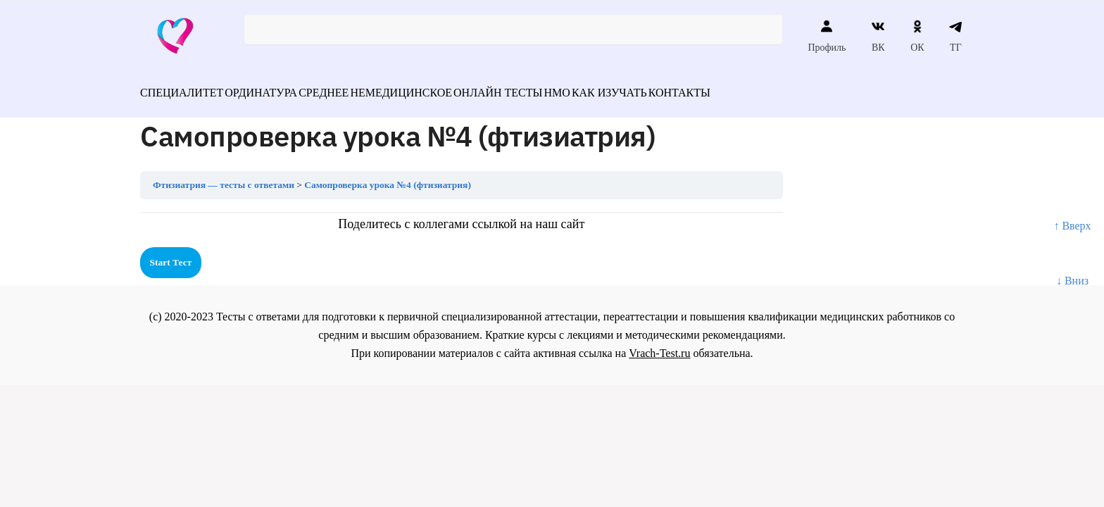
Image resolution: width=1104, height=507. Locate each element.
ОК (917, 36)
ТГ (955, 36)
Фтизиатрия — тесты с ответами (223, 177)
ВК (878, 36)
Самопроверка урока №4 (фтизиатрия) (387, 177)
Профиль (827, 36)
